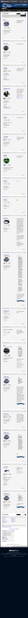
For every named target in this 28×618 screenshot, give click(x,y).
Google (14, 519)
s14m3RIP (5, 136)
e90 (10, 526)
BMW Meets (9, 10)
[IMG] (3, 538)
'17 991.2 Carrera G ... (7, 108)
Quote (23, 62)
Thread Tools (23, 15)
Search (24, 10)
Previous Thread (11, 528)
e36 (9, 526)
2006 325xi (5, 484)
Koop (4, 20)
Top (26, 546)
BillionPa (5, 218)
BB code (3, 536)
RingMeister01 (6, 88)
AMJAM (5, 155)
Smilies (3, 537)
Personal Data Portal (21, 556)
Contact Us (14, 546)
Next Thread (17, 528)
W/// (4, 345)
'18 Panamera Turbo (7, 107)
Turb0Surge (6, 255)
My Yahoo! (5, 522)
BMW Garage (4, 10)
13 (6, 361)
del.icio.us (14, 521)
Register (25, 1)
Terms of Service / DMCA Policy (13, 556)
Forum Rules (4, 541)
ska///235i (5, 467)
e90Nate (5, 68)
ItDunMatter (6, 311)
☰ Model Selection (14, 1)
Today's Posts (19, 10)
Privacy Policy (6, 556)
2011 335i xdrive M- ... (7, 79)
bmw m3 (7, 526)
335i (4, 526)
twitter (4, 518)
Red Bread (5, 414)
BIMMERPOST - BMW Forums (20, 546)
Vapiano (5, 117)
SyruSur (5, 180)
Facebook (14, 518)
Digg (4, 519)
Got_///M (5, 43)
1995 (3, 526)
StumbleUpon (5, 521)
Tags (3, 525)
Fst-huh (5, 199)
